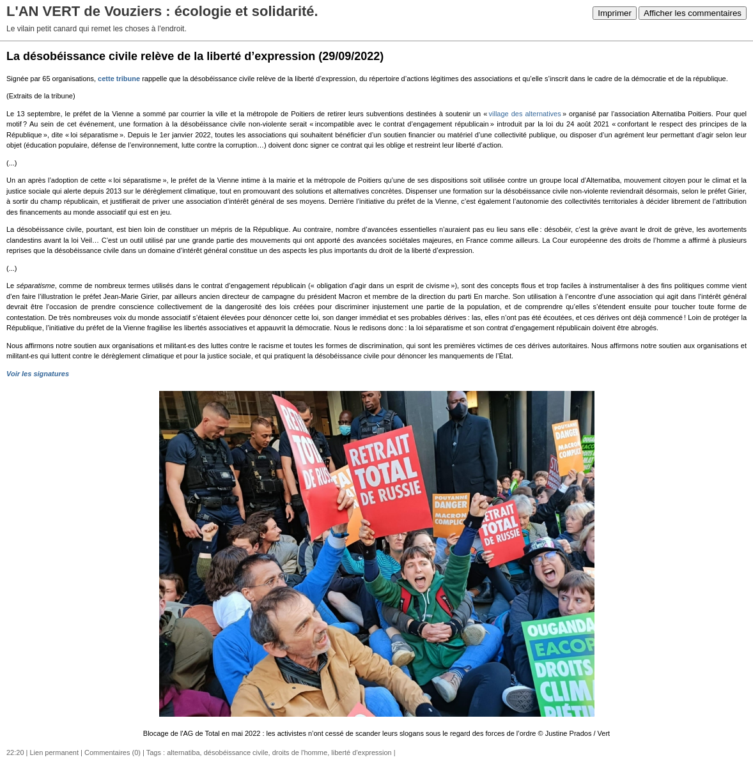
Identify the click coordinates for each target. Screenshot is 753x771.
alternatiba (183, 752)
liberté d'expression (361, 752)
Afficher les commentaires (692, 13)
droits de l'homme (299, 752)
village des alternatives (525, 114)
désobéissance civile (236, 752)
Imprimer (615, 13)
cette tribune (120, 78)
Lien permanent (54, 752)
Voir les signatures (37, 374)
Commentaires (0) (112, 752)
